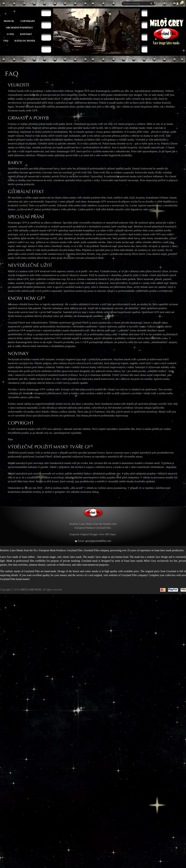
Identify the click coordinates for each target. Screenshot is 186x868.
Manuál (9, 21)
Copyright (28, 21)
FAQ (5, 40)
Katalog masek (25, 40)
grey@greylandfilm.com (98, 540)
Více (10, 439)
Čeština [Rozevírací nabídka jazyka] (161, 3)
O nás (10, 34)
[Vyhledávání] (138, 3)
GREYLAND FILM (30, 589)
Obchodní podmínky (19, 27)
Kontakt (26, 34)
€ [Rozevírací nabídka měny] (172, 3)
